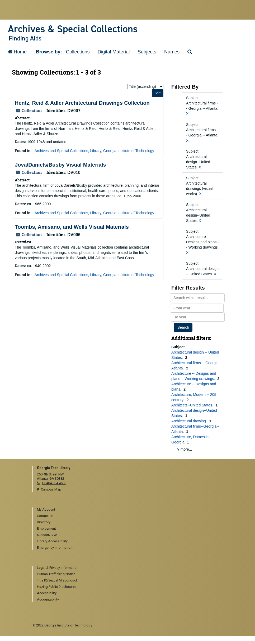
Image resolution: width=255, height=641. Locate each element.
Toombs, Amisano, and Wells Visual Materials (72, 227)
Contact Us (45, 516)
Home (17, 51)
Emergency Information (54, 548)
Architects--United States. (192, 405)
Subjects (147, 51)
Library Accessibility (52, 541)
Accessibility (46, 593)
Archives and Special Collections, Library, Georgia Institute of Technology (94, 151)
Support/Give (47, 535)
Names (172, 51)
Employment (46, 528)
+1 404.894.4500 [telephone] (54, 483)
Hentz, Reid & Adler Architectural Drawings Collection (82, 103)
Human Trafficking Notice (56, 574)
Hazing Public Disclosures (57, 587)
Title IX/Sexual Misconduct (57, 580)
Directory (43, 522)
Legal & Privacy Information (57, 568)
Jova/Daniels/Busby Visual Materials (60, 165)
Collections (78, 51)
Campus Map (51, 489)
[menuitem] (130, 509)
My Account (46, 509)
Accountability (48, 599)
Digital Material (114, 51)
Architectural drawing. (189, 421)
